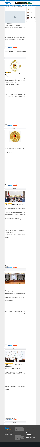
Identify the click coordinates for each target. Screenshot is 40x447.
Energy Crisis (6, 124)
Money (9, 5)
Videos (29, 5)
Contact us (10, 0)
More (31, 5)
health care (12, 418)
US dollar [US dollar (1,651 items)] (18, 439)
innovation (14, 418)
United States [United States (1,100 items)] (16, 439)
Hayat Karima (10, 418)
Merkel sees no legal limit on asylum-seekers (8, 51)
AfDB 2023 (27, 444)
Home (5, 5)
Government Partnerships (7, 418)
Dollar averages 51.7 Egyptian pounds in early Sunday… (32, 12)
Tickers (7, 5)
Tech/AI (12, 5)
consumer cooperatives (7, 266)
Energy (5, 72)
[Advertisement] (2, 14)
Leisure (24, 5)
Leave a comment (15, 128)
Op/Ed (27, 5)
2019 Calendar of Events (19, 444)
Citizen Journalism (14, 444)
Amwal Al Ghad (25, 445)
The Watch (21, 5)
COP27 (23, 444)
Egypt (9, 266)
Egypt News (10, 72)
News (18, 5)
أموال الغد (12, 0)
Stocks (15, 5)
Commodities (8, 72)
